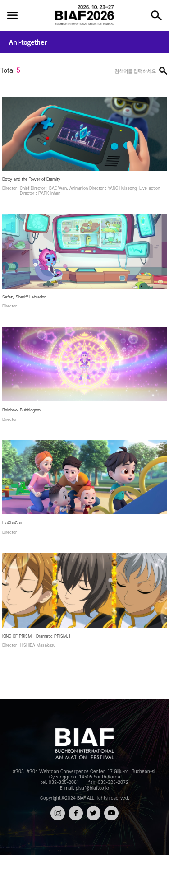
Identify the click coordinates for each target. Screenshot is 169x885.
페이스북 (75, 814)
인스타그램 (58, 814)
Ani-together (27, 42)
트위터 (93, 810)
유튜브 (111, 810)
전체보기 (12, 15)
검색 (156, 15)
